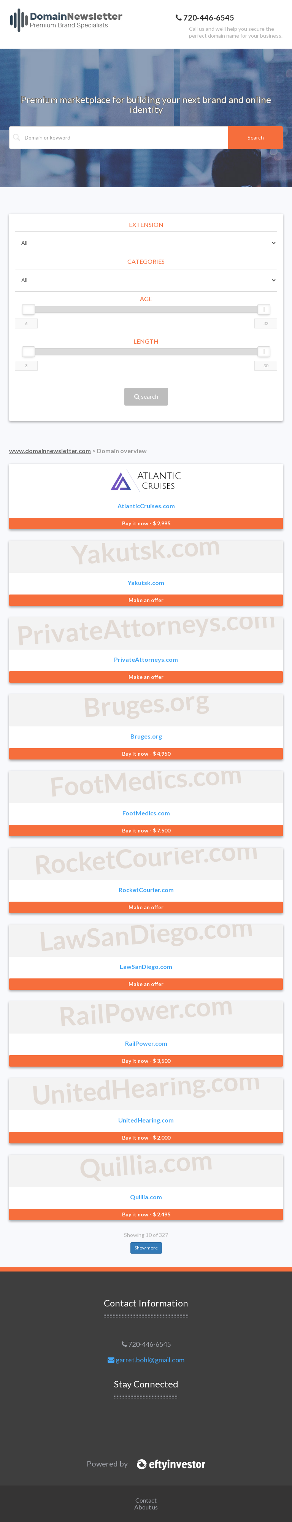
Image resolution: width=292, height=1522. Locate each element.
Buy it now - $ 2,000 (146, 1137)
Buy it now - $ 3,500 (146, 1060)
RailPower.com (146, 1043)
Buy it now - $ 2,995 (146, 523)
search (146, 396)
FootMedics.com (146, 812)
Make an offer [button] (146, 600)
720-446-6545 (146, 1344)
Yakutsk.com (146, 582)
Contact (146, 1500)
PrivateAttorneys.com (146, 659)
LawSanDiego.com (146, 966)
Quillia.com (146, 1196)
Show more (146, 1248)
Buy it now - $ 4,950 (146, 753)
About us (146, 1507)
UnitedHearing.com (146, 1120)
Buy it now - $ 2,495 (146, 1214)
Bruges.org (146, 736)
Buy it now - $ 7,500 (146, 830)
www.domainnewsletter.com (50, 450)
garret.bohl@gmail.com (146, 1360)
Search (256, 137)
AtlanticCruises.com (146, 505)
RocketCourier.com (146, 889)
